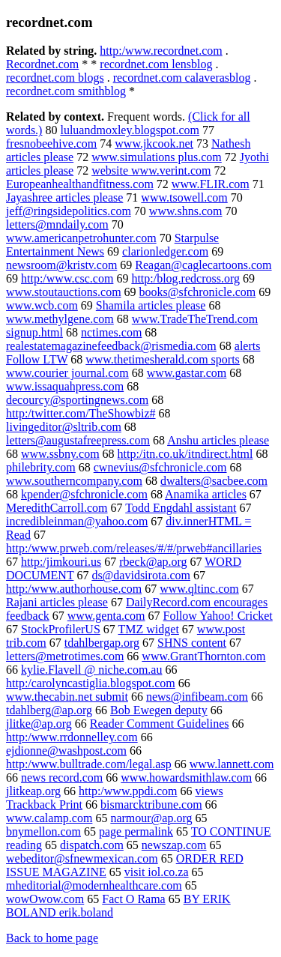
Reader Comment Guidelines (159, 723)
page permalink (136, 831)
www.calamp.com (49, 818)
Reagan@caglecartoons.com (203, 265)
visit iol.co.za (156, 872)
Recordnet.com (42, 64)
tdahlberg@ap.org (49, 710)
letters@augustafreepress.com (78, 440)
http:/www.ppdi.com (128, 791)
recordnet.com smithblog (66, 91)
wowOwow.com (45, 899)
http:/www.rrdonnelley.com (72, 737)
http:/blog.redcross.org (185, 278)
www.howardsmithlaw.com (186, 777)
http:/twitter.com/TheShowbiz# (81, 413)
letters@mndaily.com (57, 224)
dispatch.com (92, 845)
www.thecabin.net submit (67, 696)
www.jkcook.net (154, 143)
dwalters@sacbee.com (214, 480)
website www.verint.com (151, 170)
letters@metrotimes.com (65, 656)
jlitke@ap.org (39, 723)
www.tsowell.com (184, 197)
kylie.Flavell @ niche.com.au (91, 669)
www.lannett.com (232, 764)
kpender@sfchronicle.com (84, 494)
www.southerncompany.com (74, 480)
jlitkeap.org (33, 791)
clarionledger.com (165, 251)
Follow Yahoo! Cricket (218, 615)
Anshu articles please (218, 440)
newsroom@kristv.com (61, 265)
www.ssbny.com (60, 453)
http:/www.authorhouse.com (74, 588)
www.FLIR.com (211, 184)
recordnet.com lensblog (156, 64)
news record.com (62, 777)
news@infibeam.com (197, 696)
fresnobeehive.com (51, 143)
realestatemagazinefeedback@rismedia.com (111, 345)
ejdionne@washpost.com (66, 750)
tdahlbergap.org (101, 642)
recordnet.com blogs (55, 77)
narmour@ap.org (151, 818)
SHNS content (191, 642)
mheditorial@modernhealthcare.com (94, 885)
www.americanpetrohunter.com (81, 238)
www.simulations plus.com (156, 157)
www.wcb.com (42, 305)
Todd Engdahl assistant (180, 507)
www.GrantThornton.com (203, 656)
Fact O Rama (133, 899)
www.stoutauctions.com (63, 292)
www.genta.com (106, 615)
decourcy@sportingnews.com (77, 399)
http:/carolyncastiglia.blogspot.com (90, 683)
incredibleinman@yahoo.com (77, 521)
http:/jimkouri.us (61, 561)
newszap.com (174, 845)
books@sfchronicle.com (197, 292)
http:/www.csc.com (67, 278)
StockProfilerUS (60, 629)
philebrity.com (41, 467)
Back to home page (52, 938)
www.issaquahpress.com (65, 386)
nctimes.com (111, 332)
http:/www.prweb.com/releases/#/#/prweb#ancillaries (134, 548)
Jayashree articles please (64, 197)
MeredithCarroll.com (57, 507)
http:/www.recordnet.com (161, 50)
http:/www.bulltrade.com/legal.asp (89, 764)
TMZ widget (148, 629)
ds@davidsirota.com (140, 575)
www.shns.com (186, 211)
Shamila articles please (151, 305)
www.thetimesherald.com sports (162, 359)
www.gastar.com (187, 372)
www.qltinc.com (199, 588)
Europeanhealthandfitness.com (80, 184)
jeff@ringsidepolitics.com (68, 211)
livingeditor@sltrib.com (63, 426)
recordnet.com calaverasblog (182, 77)
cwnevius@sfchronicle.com (160, 467)
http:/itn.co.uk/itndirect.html (185, 453)
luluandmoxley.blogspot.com (129, 130)
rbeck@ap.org (153, 561)
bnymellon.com (43, 831)
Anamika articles (206, 494)
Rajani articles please (57, 602)
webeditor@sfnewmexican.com (82, 858)
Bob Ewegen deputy (159, 710)
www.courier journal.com (67, 372)
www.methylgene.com (60, 319)
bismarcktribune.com (151, 804)
